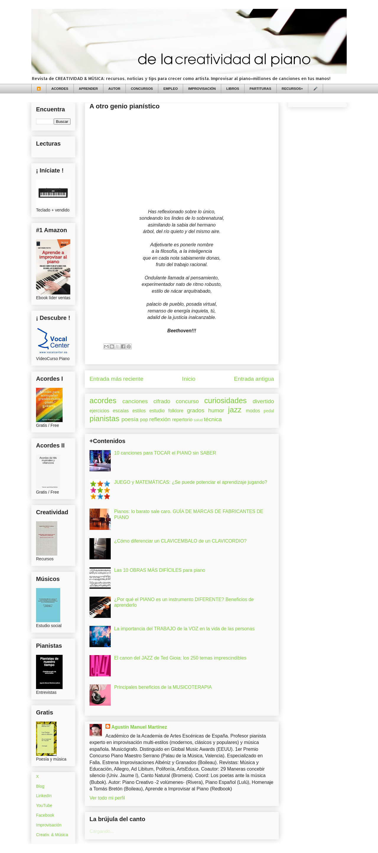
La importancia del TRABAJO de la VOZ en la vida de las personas (184, 628)
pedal (269, 410)
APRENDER (88, 88)
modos (253, 410)
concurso (187, 401)
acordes (102, 400)
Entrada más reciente (116, 379)
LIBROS (232, 88)
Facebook (45, 815)
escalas (121, 410)
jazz (235, 410)
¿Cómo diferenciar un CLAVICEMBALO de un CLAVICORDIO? (180, 540)
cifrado (161, 401)
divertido (263, 401)
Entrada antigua (254, 379)
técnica (213, 419)
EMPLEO (170, 88)
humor (216, 410)
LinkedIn (44, 795)
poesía (130, 419)
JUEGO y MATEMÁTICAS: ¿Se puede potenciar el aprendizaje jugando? (190, 482)
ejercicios (99, 410)
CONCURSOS (142, 88)
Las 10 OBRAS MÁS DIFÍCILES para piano (159, 570)
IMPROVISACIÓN (202, 88)
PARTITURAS (260, 88)
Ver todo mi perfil (107, 797)
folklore (175, 410)
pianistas (104, 418)
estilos (139, 410)
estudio (157, 410)
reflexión (160, 419)
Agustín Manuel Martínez (139, 727)
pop (144, 419)
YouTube (44, 805)
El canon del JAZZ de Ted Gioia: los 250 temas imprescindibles (180, 657)
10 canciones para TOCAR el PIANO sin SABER (165, 452)
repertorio (182, 419)
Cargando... (101, 831)
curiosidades (225, 400)
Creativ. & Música (52, 834)
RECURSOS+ (292, 88)
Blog (40, 786)
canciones (135, 401)
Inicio (188, 379)
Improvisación (48, 825)
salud (198, 420)
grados (195, 410)
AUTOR (114, 88)
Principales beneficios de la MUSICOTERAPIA (163, 687)
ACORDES (60, 88)
